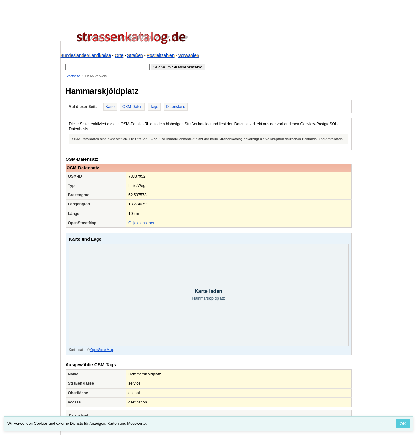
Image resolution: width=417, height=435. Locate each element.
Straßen (135, 55)
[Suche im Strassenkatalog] (107, 67)
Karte (110, 106)
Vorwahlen (188, 55)
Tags (154, 106)
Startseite (73, 76)
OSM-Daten (132, 106)
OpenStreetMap (101, 350)
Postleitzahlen (160, 55)
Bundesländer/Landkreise (86, 55)
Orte (119, 55)
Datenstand (175, 106)
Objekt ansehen (141, 223)
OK (403, 423)
